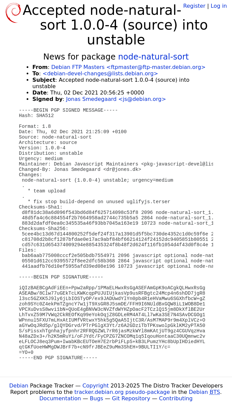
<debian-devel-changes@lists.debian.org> (100, 73)
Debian (18, 385)
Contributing (176, 398)
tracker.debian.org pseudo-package (122, 392)
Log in (219, 6)
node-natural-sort (153, 57)
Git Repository (131, 398)
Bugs (96, 398)
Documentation (60, 398)
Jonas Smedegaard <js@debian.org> (116, 99)
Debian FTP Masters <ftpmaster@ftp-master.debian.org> (128, 67)
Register (194, 6)
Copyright (95, 385)
